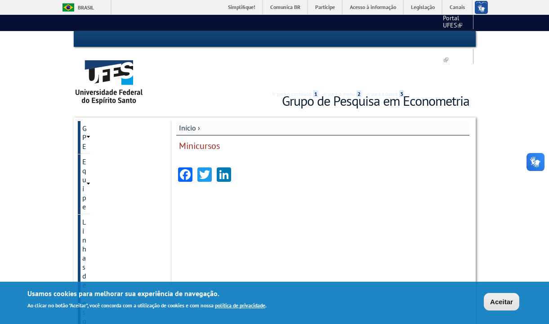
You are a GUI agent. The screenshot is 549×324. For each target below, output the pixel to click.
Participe (325, 7)
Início (187, 93)
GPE (88, 93)
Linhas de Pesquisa (111, 124)
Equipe (93, 108)
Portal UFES (347, 22)
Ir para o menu (343, 39)
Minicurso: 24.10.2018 (114, 216)
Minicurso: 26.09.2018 (114, 200)
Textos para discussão (115, 139)
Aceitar (501, 302)
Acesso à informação (373, 7)
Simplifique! (241, 7)
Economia (412, 22)
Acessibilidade (415, 39)
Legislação (423, 7)
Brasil (86, 7)
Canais (457, 7)
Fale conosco (452, 22)
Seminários (99, 154)
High (426, 39)
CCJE (381, 22)
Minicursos (99, 185)
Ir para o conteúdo (295, 39)
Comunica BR (285, 7)
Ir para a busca (385, 39)
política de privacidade (240, 305)
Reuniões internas (109, 170)
